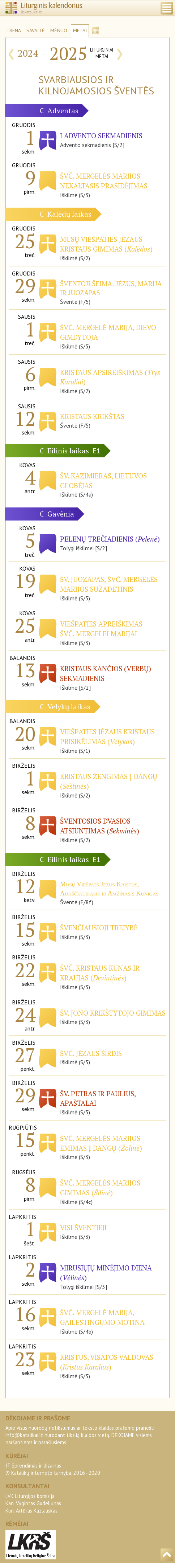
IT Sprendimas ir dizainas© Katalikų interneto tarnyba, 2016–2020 (52, 1469)
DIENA (14, 30)
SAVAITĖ (35, 30)
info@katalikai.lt (24, 1435)
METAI (80, 30)
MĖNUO (58, 30)
